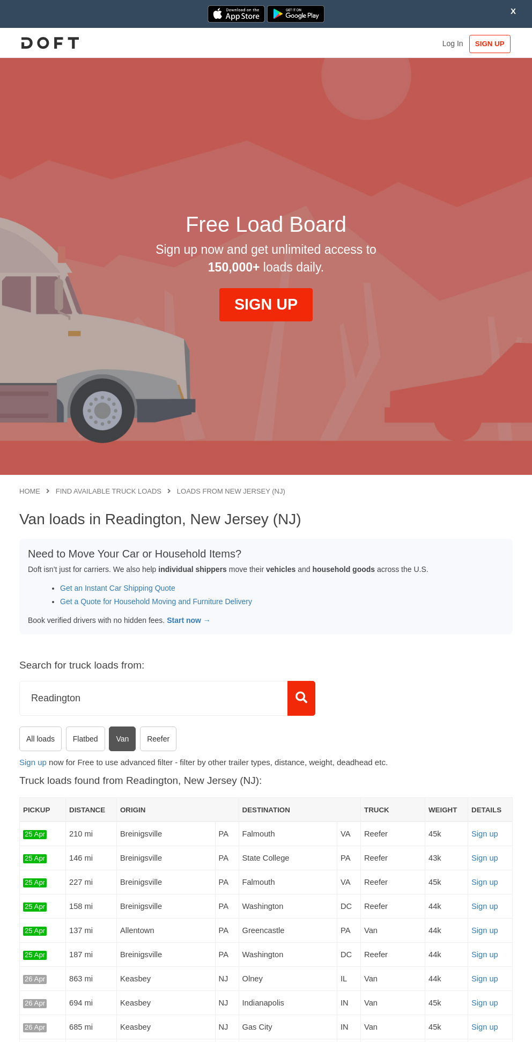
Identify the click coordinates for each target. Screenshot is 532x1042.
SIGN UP (490, 44)
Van (122, 739)
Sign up (33, 762)
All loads (40, 739)
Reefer (158, 739)
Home (29, 491)
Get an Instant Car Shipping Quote (117, 588)
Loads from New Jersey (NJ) (231, 491)
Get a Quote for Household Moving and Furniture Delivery (156, 601)
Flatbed (85, 739)
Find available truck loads (108, 491)
